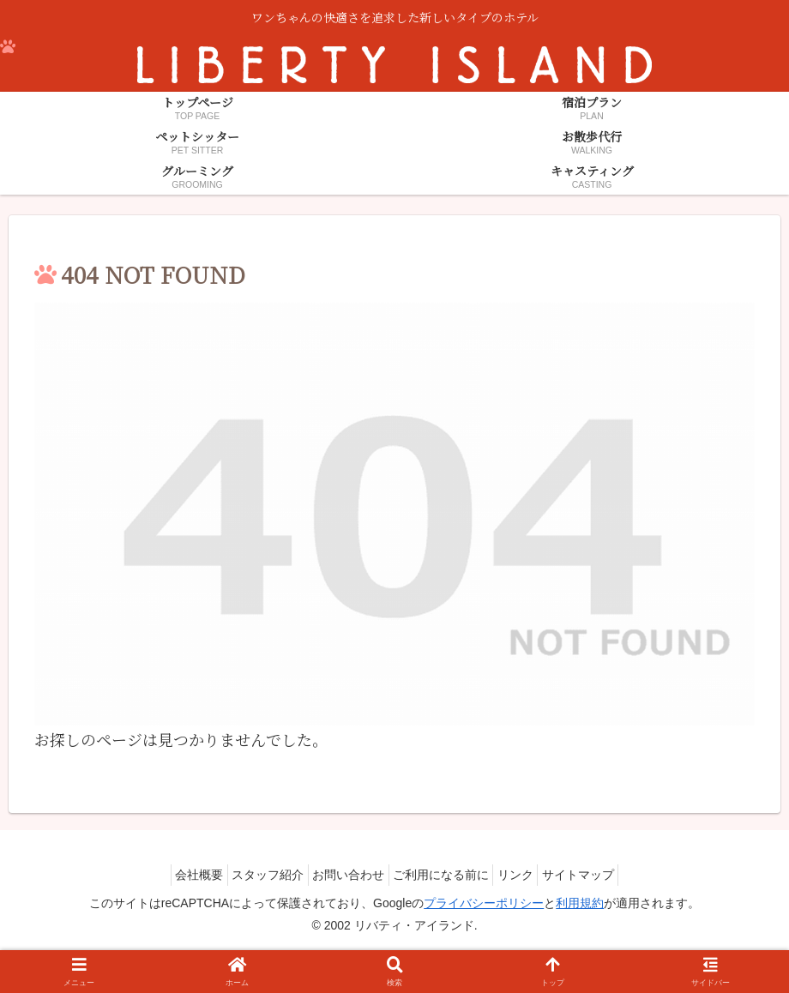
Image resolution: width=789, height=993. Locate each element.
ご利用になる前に (446, 875)
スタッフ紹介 (254, 875)
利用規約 (580, 903)
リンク (530, 875)
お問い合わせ (344, 875)
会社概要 (176, 875)
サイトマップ (602, 875)
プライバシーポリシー (484, 903)
